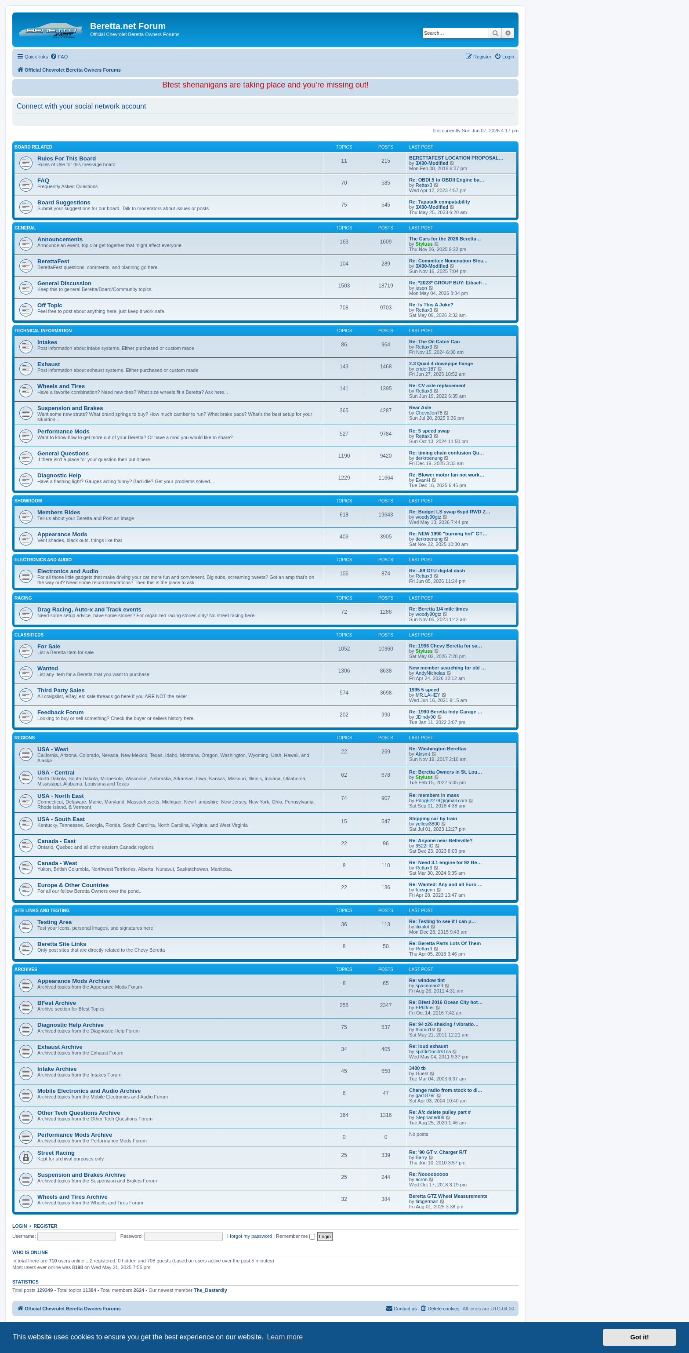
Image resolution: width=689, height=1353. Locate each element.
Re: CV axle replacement (437, 385)
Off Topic (49, 305)
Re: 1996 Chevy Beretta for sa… (445, 645)
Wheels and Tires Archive (72, 1196)
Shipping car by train (433, 818)
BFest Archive (56, 1003)
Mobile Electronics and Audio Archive (89, 1090)
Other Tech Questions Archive (78, 1112)
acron (422, 1179)
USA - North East (60, 796)
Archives (26, 969)
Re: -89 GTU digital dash (437, 570)
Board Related (33, 147)
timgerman (427, 1201)
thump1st (425, 1029)
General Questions (63, 453)
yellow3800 (428, 823)
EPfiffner (425, 1007)
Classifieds (29, 635)
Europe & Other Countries (73, 885)
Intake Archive (57, 1069)
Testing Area (54, 922)
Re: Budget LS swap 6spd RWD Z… (449, 511)
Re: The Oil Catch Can (434, 341)
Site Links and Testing (42, 910)
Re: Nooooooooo (428, 1174)
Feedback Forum (60, 712)
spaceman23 (429, 985)
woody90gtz (429, 517)
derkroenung (429, 458)
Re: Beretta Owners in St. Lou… (445, 772)
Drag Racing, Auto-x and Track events (89, 609)
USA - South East (61, 819)
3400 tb (417, 1068)
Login (19, 1226)
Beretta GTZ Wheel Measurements (448, 1196)
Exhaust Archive (60, 1047)
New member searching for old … (447, 667)
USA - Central (56, 772)
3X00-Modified (432, 163)
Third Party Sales (61, 690)
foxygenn (425, 889)
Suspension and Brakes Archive (81, 1174)
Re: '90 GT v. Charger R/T (438, 1152)
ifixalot (422, 926)
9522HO (425, 845)
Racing (23, 598)
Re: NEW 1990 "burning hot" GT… (448, 533)
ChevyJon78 (429, 412)
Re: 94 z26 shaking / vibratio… (444, 1024)
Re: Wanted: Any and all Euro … (445, 884)
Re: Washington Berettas (437, 748)
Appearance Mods (62, 534)
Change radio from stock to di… (445, 1090)
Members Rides (58, 512)
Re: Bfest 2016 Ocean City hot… (446, 1002)
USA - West (52, 749)
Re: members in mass (434, 795)
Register (46, 1226)
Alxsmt (423, 754)
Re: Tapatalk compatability (439, 201)
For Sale (48, 646)
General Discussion (64, 283)
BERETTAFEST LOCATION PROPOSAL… (456, 157)
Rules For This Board (66, 158)
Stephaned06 (430, 1117)
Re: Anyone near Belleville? (440, 840)
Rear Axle (420, 407)
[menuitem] (59, 56)
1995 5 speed (424, 689)
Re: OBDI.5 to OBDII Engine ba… (446, 179)
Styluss (424, 244)
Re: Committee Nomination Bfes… (448, 260)
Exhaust (48, 364)
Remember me (295, 1236)
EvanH (423, 480)
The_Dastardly (210, 1290)
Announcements (60, 239)
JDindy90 (426, 717)
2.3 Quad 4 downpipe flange (441, 363)
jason (421, 288)
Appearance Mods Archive (73, 981)
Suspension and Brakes (70, 408)
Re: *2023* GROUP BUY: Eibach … (448, 282)
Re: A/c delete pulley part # (440, 1112)
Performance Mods (63, 431)
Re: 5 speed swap (429, 430)
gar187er (425, 1095)
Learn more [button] (285, 1337)
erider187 (426, 368)
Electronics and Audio (43, 559)
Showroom (28, 500)
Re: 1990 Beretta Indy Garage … (445, 711)
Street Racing (56, 1152)
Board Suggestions (64, 202)
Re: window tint (427, 980)
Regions (25, 737)
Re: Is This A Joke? (431, 304)
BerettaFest (53, 261)
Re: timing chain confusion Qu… (446, 452)
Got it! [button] (640, 1337)
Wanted (47, 668)
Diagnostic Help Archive (70, 1025)
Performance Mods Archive (74, 1134)
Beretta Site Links (61, 944)
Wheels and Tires (61, 386)
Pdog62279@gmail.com (442, 800)
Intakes (47, 342)
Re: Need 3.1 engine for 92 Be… (445, 862)
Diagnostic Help (59, 475)
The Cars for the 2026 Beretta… (445, 238)
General (25, 228)
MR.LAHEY (428, 695)
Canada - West (57, 863)
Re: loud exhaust (428, 1046)
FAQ (43, 180)
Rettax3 (424, 185)
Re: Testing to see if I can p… (442, 921)
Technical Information (43, 330)
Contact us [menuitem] (401, 1308)
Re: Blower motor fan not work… (446, 474)
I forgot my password (249, 1236)
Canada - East (56, 841)
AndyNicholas (430, 673)
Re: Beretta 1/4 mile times (438, 608)
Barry (421, 1157)
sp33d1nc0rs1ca (433, 1051)
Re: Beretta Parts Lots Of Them (445, 943)
